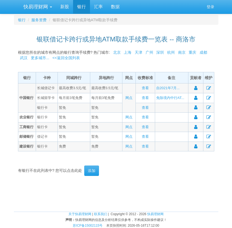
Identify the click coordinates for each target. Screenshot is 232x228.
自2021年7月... (168, 88)
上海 (127, 52)
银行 (81, 6)
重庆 (192, 52)
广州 (149, 52)
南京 (182, 52)
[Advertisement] (116, 193)
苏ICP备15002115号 (88, 225)
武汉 (24, 58)
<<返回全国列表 (66, 58)
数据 (115, 6)
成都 (203, 52)
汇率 (98, 6)
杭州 (171, 52)
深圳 (160, 52)
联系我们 (100, 214)
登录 (210, 7)
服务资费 (39, 20)
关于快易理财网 (79, 214)
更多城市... (39, 58)
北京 (117, 52)
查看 (145, 88)
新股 (64, 6)
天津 (138, 52)
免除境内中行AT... (170, 98)
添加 (91, 171)
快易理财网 (37, 7)
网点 (128, 98)
